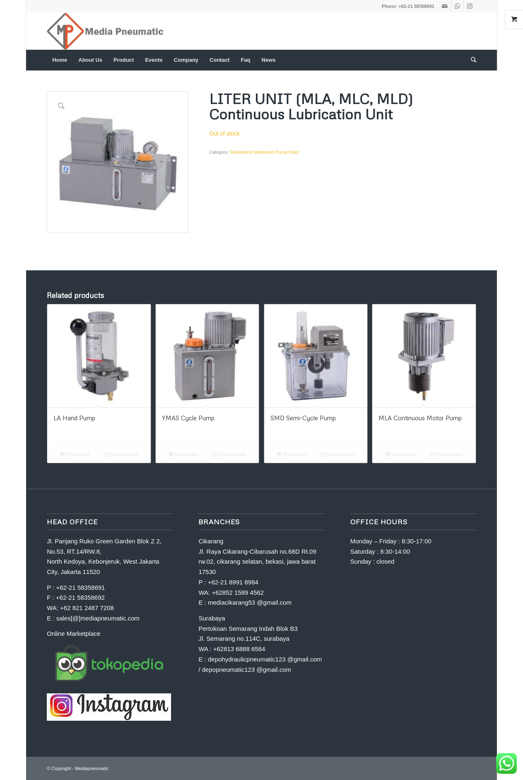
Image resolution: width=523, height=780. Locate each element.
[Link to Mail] (445, 6)
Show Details (121, 454)
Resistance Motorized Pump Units (264, 152)
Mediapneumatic (91, 768)
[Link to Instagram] (470, 6)
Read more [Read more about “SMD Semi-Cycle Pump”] (291, 454)
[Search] (470, 60)
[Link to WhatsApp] (457, 6)
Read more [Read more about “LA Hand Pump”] (75, 454)
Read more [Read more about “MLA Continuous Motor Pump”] (400, 454)
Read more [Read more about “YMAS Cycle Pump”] (183, 454)
